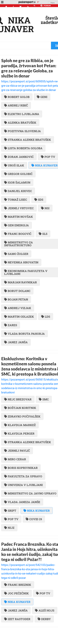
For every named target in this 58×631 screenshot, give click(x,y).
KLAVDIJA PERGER (19, 433)
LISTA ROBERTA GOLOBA (23, 148)
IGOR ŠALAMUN (17, 182)
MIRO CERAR (15, 459)
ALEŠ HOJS (44, 610)
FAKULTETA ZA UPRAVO (23, 476)
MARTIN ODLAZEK (19, 316)
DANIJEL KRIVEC (18, 191)
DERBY (44, 619)
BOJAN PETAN (16, 299)
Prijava (53, 3)
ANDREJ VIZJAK (17, 308)
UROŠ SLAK (14, 165)
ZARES (10, 325)
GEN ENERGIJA (16, 225)
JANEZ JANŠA (16, 342)
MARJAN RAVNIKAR (20, 282)
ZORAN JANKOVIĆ (19, 157)
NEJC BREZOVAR (17, 399)
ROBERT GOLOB (17, 97)
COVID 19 (34, 519)
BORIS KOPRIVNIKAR (21, 468)
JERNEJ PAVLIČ (17, 450)
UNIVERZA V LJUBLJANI (23, 485)
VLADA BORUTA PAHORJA (24, 334)
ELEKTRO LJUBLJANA (21, 114)
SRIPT (10, 510)
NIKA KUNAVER (36, 510)
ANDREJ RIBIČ (16, 105)
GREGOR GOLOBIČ (18, 174)
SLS (43, 234)
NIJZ (9, 528)
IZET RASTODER (17, 619)
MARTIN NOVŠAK (18, 217)
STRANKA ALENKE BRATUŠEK (27, 140)
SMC (44, 399)
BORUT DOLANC (17, 291)
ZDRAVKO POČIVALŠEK (22, 416)
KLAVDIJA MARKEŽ (20, 425)
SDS (38, 199)
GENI (42, 97)
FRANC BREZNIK (17, 585)
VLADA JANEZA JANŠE (22, 502)
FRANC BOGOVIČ (17, 234)
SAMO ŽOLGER (16, 254)
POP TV (11, 519)
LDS (45, 316)
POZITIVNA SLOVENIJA (22, 131)
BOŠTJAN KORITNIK (20, 408)
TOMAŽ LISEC (15, 199)
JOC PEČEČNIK (16, 593)
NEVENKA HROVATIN (21, 262)
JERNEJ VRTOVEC (19, 208)
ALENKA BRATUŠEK (20, 122)
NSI (45, 208)
